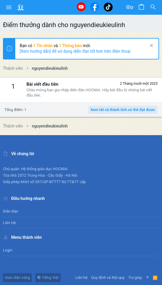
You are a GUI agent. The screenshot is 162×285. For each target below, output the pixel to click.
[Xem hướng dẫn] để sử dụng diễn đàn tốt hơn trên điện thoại (75, 51)
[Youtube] (81, 6)
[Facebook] (94, 6)
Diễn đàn (10, 211)
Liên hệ (9, 223)
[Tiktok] (108, 7)
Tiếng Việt (48, 277)
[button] (9, 7)
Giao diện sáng (17, 277)
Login (7, 250)
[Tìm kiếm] (153, 7)
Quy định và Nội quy (108, 277)
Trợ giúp (135, 277)
